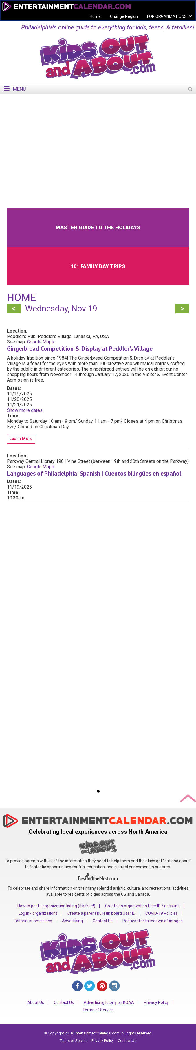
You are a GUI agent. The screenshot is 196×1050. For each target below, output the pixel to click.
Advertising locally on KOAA (109, 1002)
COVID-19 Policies (161, 913)
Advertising (72, 920)
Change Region (124, 16)
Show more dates (25, 410)
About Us (35, 1002)
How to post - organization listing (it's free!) (56, 906)
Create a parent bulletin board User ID (101, 913)
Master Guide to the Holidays (98, 227)
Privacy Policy (156, 1002)
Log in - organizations (38, 913)
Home (95, 16)
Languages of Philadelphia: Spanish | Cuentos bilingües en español (94, 473)
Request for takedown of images (152, 920)
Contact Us (103, 920)
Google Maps (40, 342)
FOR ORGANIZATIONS (167, 16)
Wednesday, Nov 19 (61, 308)
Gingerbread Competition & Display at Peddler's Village (80, 348)
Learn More (21, 438)
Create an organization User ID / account (142, 906)
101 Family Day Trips (98, 266)
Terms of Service (98, 1010)
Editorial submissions (33, 920)
